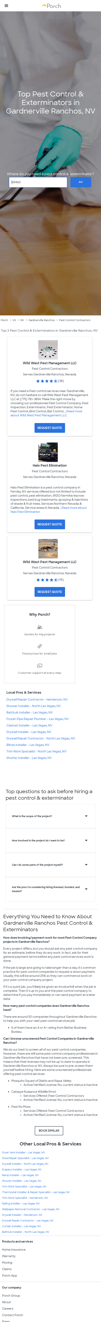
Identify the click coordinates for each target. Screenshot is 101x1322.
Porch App (9, 1275)
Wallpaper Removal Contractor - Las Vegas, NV (31, 1209)
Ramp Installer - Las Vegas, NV (20, 1175)
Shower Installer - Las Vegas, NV (21, 1181)
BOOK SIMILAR (49, 1130)
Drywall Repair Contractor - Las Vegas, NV (28, 1220)
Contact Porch (12, 1315)
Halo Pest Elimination (50, 465)
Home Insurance (13, 1249)
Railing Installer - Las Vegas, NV (21, 1203)
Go (81, 182)
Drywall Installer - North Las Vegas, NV (25, 1164)
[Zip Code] (38, 182)
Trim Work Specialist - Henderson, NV (25, 1198)
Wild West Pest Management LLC (50, 363)
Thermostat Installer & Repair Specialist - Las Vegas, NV (36, 1192)
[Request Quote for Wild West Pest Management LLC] (50, 428)
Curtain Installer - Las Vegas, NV (21, 1226)
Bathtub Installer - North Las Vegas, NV (25, 1232)
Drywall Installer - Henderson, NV (22, 1215)
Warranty (9, 1256)
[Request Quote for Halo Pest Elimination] (50, 524)
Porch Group (11, 1295)
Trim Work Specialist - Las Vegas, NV (24, 1186)
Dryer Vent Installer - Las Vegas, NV (23, 1152)
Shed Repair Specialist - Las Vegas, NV (25, 1158)
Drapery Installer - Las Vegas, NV (22, 1169)
